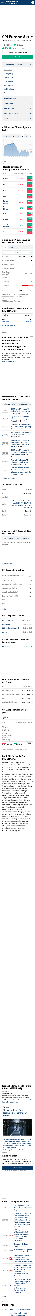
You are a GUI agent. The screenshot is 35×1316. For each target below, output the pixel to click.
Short (30, 180)
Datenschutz (25, 1260)
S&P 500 (26, 1283)
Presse (6, 1263)
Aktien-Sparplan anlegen (18, 52)
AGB (22, 1266)
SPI (14, 1279)
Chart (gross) (8, 74)
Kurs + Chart (8, 70)
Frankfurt (5, 1102)
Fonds (6, 1290)
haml (4, 1147)
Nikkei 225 (17, 1283)
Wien (4, 1097)
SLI (18, 1279)
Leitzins (28, 1294)
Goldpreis (11, 1285)
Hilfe (16, 1258)
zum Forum (5, 790)
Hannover (5, 1136)
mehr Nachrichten (9, 449)
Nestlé (5, 179)
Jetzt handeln (17, 866)
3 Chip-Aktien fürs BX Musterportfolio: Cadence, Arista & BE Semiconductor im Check (23, 956)
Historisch (7, 93)
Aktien (19, 1285)
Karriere (7, 1260)
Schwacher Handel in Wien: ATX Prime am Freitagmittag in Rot (21, 398)
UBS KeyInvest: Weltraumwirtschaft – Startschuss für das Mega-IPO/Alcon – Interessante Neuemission (21, 933)
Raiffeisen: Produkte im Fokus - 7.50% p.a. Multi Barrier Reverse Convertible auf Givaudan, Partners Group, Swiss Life (22, 968)
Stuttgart (5, 1108)
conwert (5, 580)
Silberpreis (25, 1288)
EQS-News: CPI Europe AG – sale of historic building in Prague (20, 390)
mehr (11, 247)
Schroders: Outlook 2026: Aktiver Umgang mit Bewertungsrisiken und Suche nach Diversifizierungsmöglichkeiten (20, 1027)
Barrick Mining (5, 208)
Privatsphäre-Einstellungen (25, 1269)
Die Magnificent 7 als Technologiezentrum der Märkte (23, 906)
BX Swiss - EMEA (27, 477)
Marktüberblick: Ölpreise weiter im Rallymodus (23, 949)
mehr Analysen (8, 512)
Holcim (5, 214)
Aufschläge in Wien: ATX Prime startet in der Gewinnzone (21, 405)
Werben (17, 1260)
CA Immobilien (7, 569)
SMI (5, 1285)
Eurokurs (16, 1288)
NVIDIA (5, 190)
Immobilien (28, 486)
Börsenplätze (8, 85)
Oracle (5, 220)
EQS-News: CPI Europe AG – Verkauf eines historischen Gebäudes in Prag (20, 382)
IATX (12, 476)
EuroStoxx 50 (8, 1281)
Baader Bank (4, 1125)
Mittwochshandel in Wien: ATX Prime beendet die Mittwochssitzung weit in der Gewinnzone (21, 442)
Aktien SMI (7, 1279)
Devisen (26, 1285)
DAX (28, 1279)
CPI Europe (6, 573)
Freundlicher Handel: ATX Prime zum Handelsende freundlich (20, 433)
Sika (4, 231)
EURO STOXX (21, 474)
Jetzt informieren (9, 361)
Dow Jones (18, 1281)
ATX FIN (29, 474)
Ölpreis (21, 1294)
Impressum (25, 1258)
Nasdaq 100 (8, 1283)
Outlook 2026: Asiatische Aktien (21, 1007)
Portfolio (16, 1292)
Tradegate (5, 1062)
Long (30, 177)
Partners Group (6, 202)
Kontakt (6, 1258)
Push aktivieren (8, 325)
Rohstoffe (7, 1292)
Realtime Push (9, 89)
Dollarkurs (7, 1288)
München (5, 1142)
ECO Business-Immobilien (11, 576)
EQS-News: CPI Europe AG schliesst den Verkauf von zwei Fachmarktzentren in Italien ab (20, 414)
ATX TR (27, 476)
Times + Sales (8, 77)
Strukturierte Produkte (18, 1290)
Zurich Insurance (6, 225)
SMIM (23, 1279)
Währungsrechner (10, 1294)
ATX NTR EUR (19, 476)
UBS (4, 184)
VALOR (4, 41)
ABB (4, 196)
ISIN (18, 41)
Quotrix (5, 1119)
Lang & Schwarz (5, 1057)
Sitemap (7, 1266)
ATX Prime (15, 472)
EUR (5, 247)
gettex (4, 1085)
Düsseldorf (6, 1113)
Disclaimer (24, 1263)
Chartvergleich (9, 81)
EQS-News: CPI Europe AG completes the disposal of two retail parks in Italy (21, 423)
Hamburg (5, 1130)
